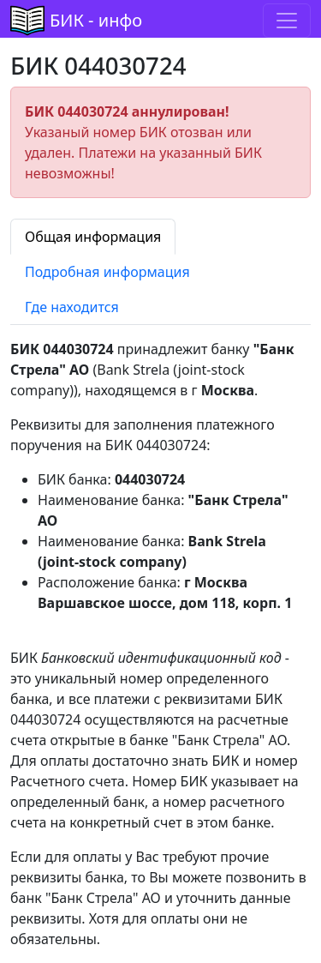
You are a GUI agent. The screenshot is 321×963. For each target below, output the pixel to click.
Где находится (72, 307)
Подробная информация (107, 271)
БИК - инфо (96, 20)
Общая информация (93, 236)
